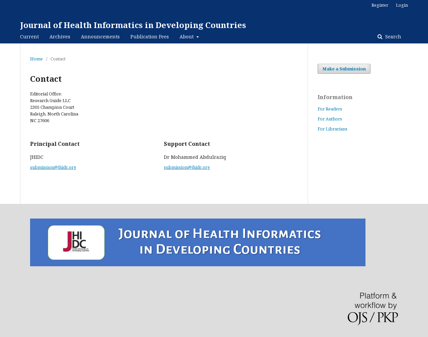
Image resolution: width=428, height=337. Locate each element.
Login (402, 5)
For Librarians (332, 129)
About (187, 36)
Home (36, 59)
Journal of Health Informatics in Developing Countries (133, 24)
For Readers (330, 109)
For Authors (330, 119)
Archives (59, 36)
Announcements (100, 36)
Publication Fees (149, 36)
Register (379, 5)
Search (392, 36)
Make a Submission (344, 69)
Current (29, 36)
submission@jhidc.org (53, 167)
